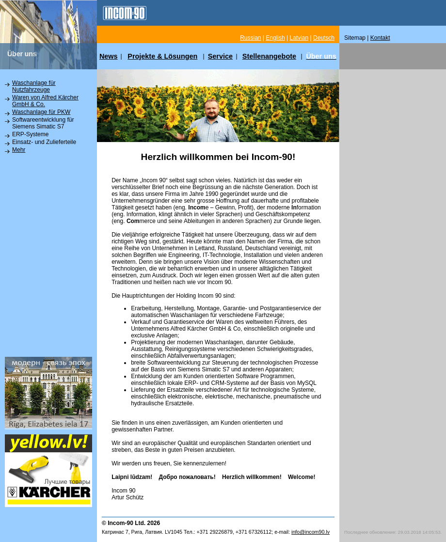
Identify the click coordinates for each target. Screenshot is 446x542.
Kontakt (380, 37)
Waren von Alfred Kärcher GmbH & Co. (45, 101)
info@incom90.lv (310, 532)
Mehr (18, 149)
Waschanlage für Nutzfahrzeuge (34, 86)
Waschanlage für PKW (41, 112)
